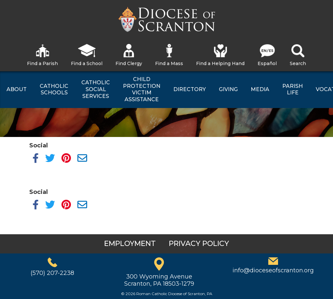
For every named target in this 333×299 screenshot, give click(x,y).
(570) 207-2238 (52, 273)
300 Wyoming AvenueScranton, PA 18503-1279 (159, 280)
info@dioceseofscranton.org (273, 270)
